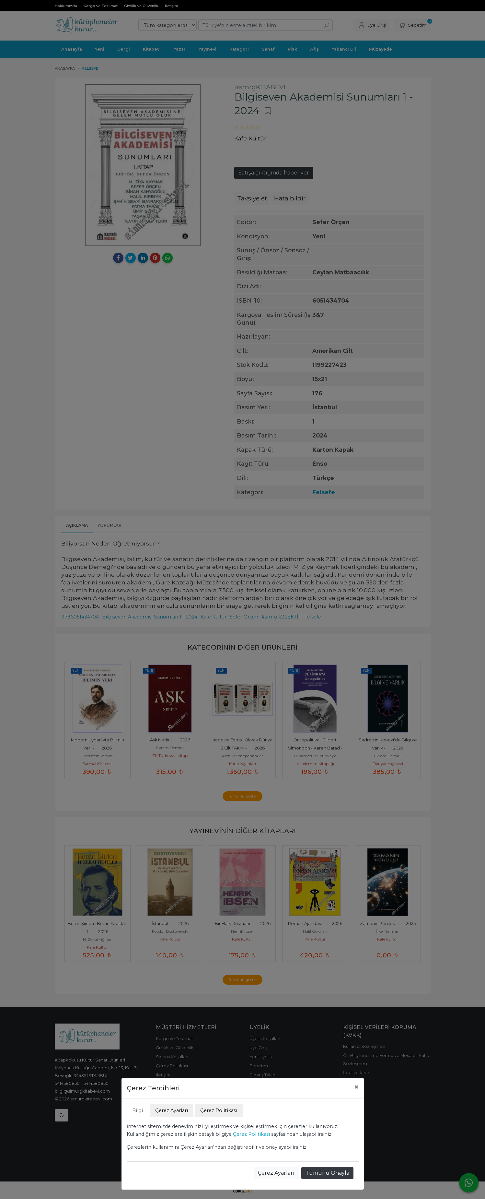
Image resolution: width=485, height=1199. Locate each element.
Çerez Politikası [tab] (218, 1110)
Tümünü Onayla (327, 1173)
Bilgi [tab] (137, 1110)
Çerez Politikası (251, 1134)
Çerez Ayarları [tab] (171, 1110)
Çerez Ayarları (276, 1173)
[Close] (356, 1087)
